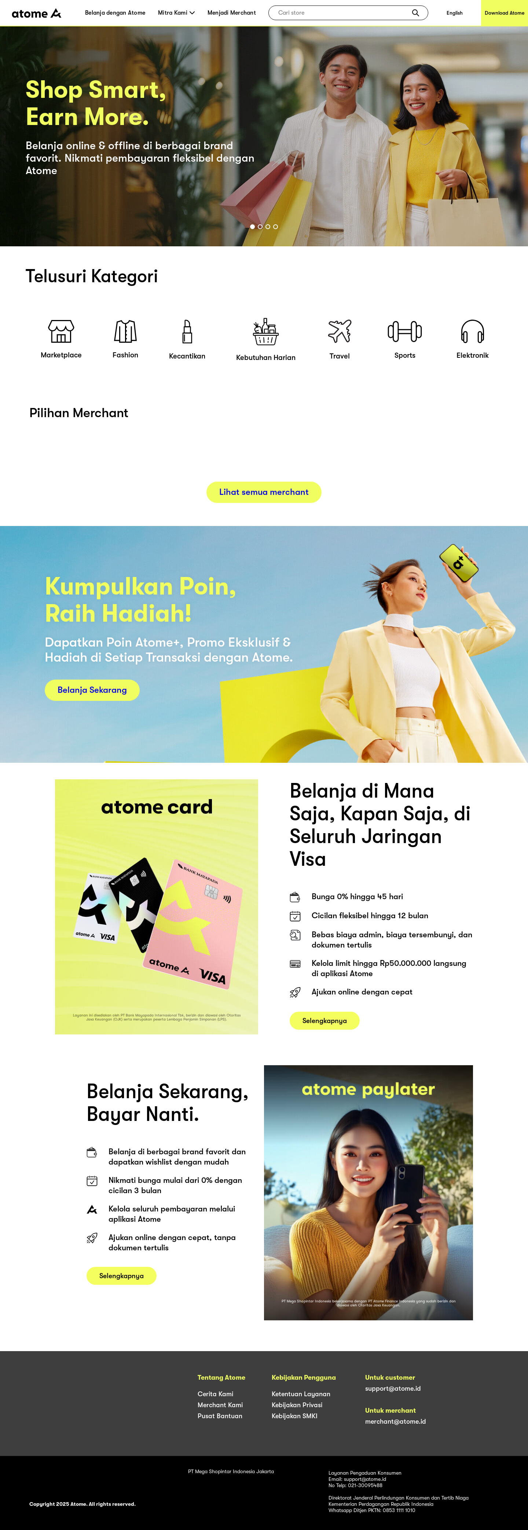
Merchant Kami (220, 1405)
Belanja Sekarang (92, 690)
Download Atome (504, 13)
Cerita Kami (215, 1394)
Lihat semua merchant (264, 492)
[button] (415, 12)
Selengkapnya (324, 1038)
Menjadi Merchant (232, 13)
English (455, 13)
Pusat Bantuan (220, 1416)
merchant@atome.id (395, 1421)
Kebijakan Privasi (297, 1405)
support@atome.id (393, 1388)
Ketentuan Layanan (301, 1394)
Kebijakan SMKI (295, 1416)
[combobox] (343, 12)
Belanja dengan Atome (115, 13)
